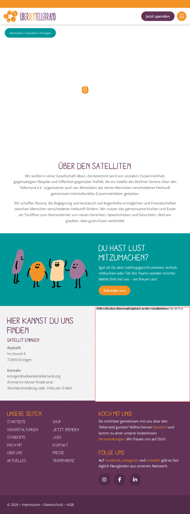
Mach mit (14, 445)
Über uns (14, 452)
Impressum (31, 504)
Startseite (16, 33)
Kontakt (60, 445)
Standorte (16, 437)
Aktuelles (16, 460)
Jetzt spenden (158, 16)
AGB (70, 504)
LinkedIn (153, 460)
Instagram (130, 460)
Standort (31, 33)
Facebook (112, 460)
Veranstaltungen (22, 429)
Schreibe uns (114, 290)
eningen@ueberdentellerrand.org (33, 376)
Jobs (57, 437)
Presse (58, 452)
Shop (57, 421)
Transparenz (64, 460)
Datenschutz (53, 504)
